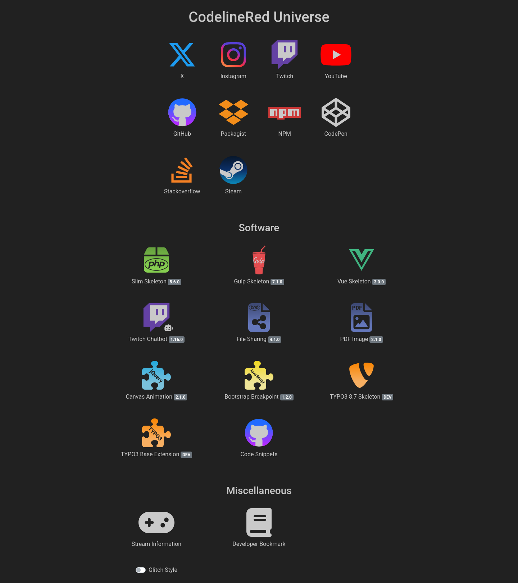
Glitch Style (163, 569)
